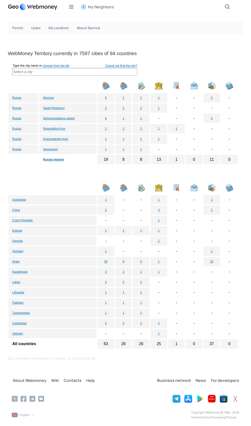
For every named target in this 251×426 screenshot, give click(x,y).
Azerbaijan (19, 199)
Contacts (70, 380)
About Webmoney (29, 380)
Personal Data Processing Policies (214, 417)
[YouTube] (41, 398)
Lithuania (18, 292)
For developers (225, 380)
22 (211, 261)
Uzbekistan (19, 323)
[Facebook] (23, 398)
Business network (176, 380)
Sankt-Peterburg (53, 108)
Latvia (16, 282)
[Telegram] (32, 398)
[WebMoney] (38, 6)
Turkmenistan (21, 313)
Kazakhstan (20, 272)
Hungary (17, 251)
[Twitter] (15, 398)
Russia (16, 98)
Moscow (48, 98)
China (16, 210)
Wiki (53, 380)
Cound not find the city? (121, 65)
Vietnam (17, 333)
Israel (15, 261)
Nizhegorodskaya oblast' (59, 118)
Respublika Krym (54, 128)
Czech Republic (22, 220)
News (202, 380)
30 (105, 261)
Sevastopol (50, 149)
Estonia (17, 230)
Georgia (17, 241)
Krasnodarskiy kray (55, 139)
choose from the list (56, 65)
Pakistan (18, 302)
